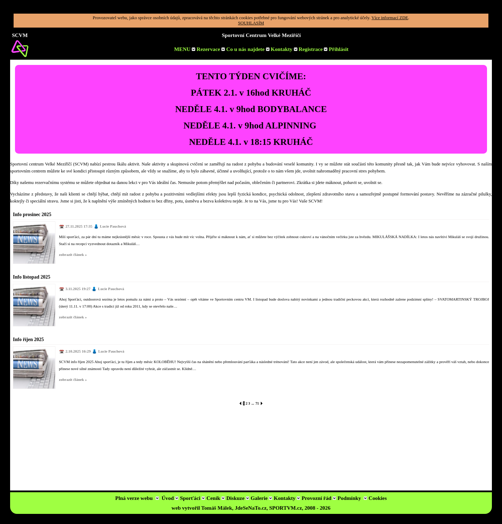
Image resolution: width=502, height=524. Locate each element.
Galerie (261, 498)
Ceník (215, 498)
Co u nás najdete (247, 49)
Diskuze (237, 498)
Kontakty (284, 49)
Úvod (169, 498)
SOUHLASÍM (251, 23)
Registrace (313, 49)
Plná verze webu (134, 498)
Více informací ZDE (390, 17)
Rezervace (211, 49)
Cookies (377, 498)
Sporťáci (192, 498)
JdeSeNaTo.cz (250, 508)
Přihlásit (338, 49)
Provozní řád (319, 498)
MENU (184, 49)
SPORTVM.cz (285, 508)
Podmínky (349, 498)
